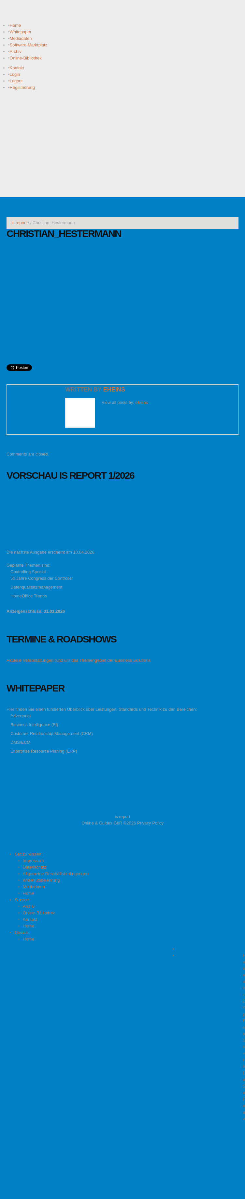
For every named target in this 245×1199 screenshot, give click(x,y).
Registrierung (22, 87)
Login (15, 74)
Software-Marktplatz (29, 44)
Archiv (16, 51)
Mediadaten (21, 38)
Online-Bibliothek (26, 58)
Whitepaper (20, 31)
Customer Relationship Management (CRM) (51, 733)
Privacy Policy (150, 823)
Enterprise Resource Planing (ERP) (43, 751)
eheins (114, 389)
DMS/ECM (20, 742)
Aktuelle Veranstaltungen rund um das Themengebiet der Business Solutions (79, 660)
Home (15, 25)
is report (19, 222)
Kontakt (17, 67)
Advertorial (20, 715)
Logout (16, 80)
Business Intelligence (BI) (34, 724)
